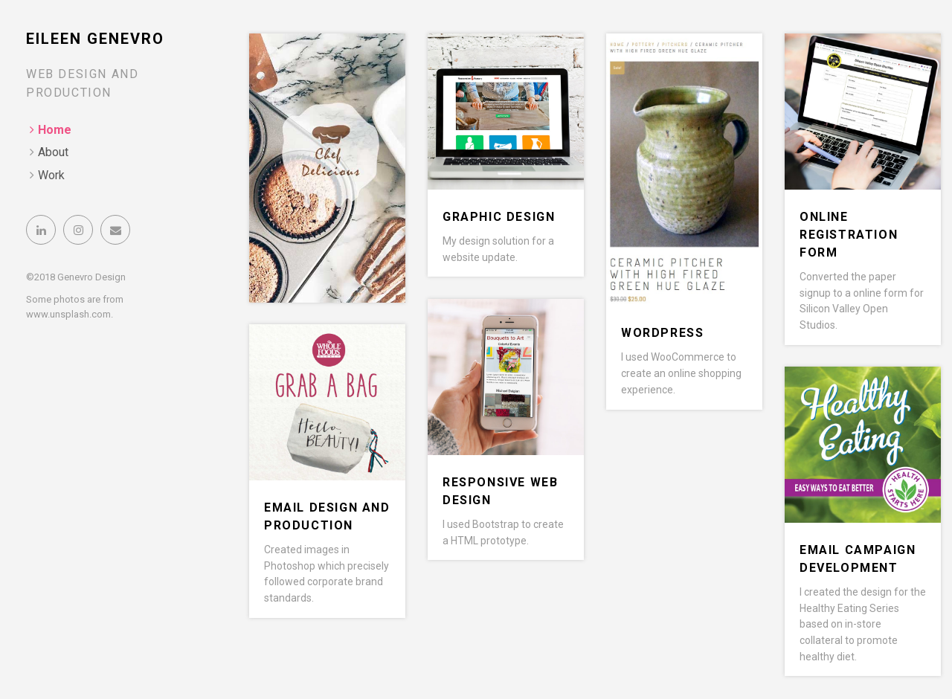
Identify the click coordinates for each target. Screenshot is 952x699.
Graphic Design (499, 217)
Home (54, 130)
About (53, 152)
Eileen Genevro (95, 39)
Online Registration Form (849, 235)
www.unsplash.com (68, 314)
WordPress (662, 333)
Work (51, 175)
